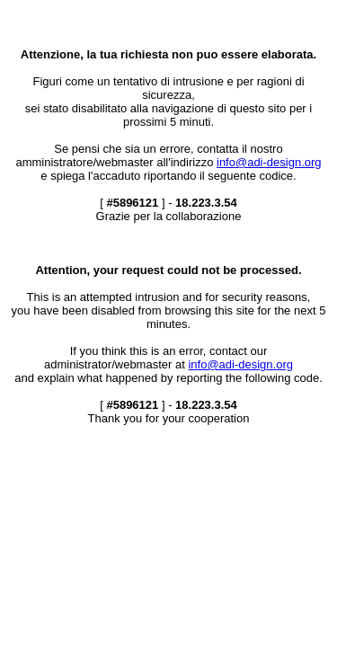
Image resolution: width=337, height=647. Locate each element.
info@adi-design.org (269, 162)
